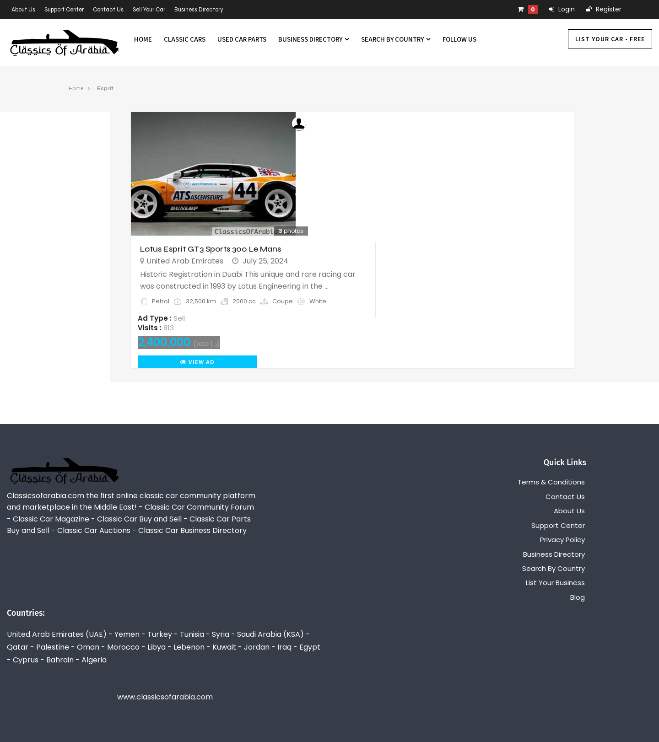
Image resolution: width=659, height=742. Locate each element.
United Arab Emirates (184, 261)
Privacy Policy (562, 539)
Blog (577, 597)
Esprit (105, 88)
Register (603, 9)
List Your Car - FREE (610, 39)
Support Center (64, 9)
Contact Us (108, 9)
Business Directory (198, 9)
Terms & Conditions (551, 482)
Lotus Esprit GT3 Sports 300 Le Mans (210, 249)
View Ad (197, 362)
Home (143, 39)
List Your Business (555, 582)
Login (562, 9)
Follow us (459, 39)
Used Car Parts (241, 39)
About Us (23, 9)
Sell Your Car (149, 9)
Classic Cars (184, 39)
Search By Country (396, 39)
